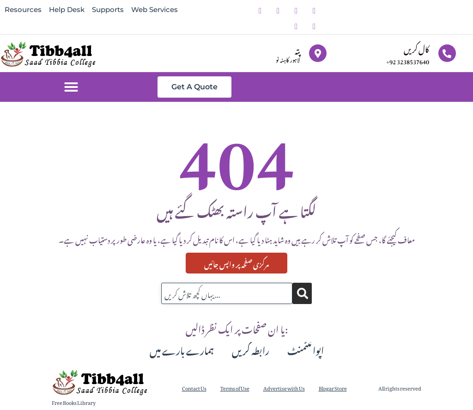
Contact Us (194, 387)
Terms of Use (234, 387)
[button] (71, 87)
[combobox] (226, 293)
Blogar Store (333, 387)
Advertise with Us (284, 387)
